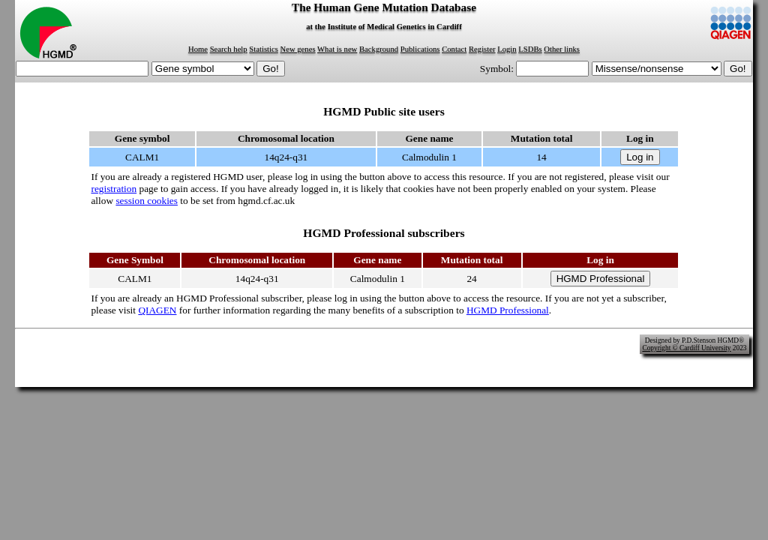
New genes (298, 49)
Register (482, 49)
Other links (562, 49)
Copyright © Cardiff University (686, 348)
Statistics (263, 49)
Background (378, 49)
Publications (420, 49)
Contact (454, 49)
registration (113, 188)
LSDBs (530, 49)
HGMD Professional (507, 310)
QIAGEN (157, 310)
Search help (229, 49)
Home (198, 49)
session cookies (147, 200)
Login (506, 49)
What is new (337, 49)
